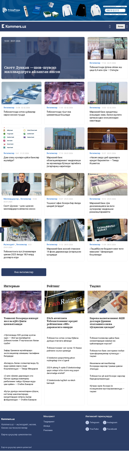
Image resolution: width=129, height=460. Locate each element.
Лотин (120, 26)
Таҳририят (49, 427)
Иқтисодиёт (9, 245)
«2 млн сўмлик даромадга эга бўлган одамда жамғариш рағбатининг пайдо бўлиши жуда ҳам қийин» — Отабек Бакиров (21, 385)
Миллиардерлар (11, 199)
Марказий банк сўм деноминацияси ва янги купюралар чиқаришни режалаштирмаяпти (102, 207)
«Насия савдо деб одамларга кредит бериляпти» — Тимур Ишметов (105, 160)
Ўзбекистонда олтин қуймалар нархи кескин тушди (19, 113)
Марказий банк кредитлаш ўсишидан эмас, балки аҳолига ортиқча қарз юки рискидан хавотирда (105, 116)
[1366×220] (64, 20)
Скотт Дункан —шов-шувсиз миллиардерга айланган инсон (32, 69)
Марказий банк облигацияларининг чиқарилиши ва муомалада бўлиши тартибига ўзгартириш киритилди (64, 162)
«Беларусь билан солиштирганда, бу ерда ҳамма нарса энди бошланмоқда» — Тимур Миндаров (21, 369)
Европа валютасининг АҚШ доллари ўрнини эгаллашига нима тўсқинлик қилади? (104, 323)
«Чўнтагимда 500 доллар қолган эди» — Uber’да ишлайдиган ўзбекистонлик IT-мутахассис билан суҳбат (20, 340)
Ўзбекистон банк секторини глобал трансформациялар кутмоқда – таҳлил (104, 355)
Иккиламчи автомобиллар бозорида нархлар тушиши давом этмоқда (107, 368)
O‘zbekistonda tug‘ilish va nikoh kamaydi (62, 387)
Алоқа (46, 432)
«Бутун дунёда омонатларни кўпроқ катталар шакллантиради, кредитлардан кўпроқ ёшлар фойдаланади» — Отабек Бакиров (21, 401)
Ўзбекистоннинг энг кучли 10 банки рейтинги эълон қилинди (63, 350)
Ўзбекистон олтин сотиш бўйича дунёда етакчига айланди (63, 340)
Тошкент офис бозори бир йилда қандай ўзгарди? (64, 205)
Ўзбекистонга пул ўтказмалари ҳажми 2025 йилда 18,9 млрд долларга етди (20, 255)
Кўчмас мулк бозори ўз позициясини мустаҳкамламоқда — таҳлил (107, 391)
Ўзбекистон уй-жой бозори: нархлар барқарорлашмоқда (104, 379)
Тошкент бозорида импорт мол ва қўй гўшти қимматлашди (21, 321)
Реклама (48, 436)
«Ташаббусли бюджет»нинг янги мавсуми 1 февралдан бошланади (106, 252)
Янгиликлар (95, 63)
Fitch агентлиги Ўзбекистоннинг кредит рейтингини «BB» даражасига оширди (63, 323)
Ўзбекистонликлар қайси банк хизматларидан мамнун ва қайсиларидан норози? (105, 342)
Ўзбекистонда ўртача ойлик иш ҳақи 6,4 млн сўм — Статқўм (106, 69)
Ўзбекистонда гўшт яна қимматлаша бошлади (59, 113)
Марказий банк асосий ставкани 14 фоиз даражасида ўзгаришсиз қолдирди (64, 252)
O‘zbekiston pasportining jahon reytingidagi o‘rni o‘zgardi (62, 361)
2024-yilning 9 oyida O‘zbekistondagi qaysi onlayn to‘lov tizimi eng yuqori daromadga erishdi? (64, 373)
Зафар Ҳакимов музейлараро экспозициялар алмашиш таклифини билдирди (19, 355)
